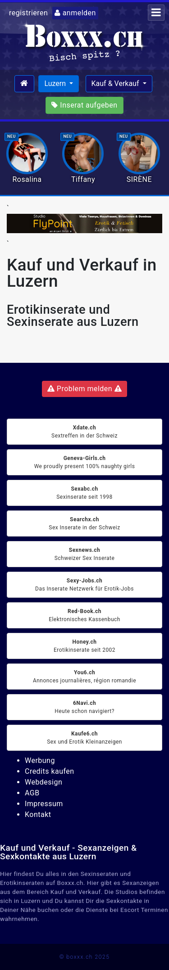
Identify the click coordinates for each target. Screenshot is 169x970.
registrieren (28, 13)
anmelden (75, 13)
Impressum (44, 803)
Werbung (40, 760)
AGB (32, 793)
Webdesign (43, 782)
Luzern (56, 83)
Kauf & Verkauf (116, 83)
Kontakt (38, 814)
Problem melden (84, 388)
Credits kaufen (49, 771)
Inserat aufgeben (84, 105)
